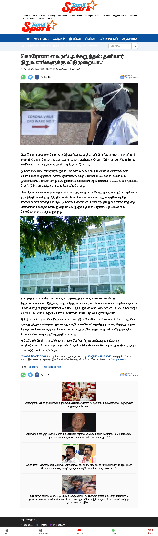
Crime (34, 15)
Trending (51, 15)
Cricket (42, 15)
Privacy (33, 18)
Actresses (107, 15)
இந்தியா (75, 39)
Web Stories (62, 15)
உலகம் (70, 46)
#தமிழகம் (75, 69)
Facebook (26, 525)
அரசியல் (33, 46)
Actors (97, 15)
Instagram (57, 525)
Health (80, 15)
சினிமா (90, 39)
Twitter (41, 525)
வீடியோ (81, 46)
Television (132, 15)
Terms (41, 18)
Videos (72, 15)
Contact (49, 18)
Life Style (89, 15)
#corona (34, 366)
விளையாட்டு (108, 39)
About (25, 18)
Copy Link (47, 77)
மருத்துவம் (129, 39)
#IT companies (52, 366)
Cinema (26, 15)
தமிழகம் (59, 39)
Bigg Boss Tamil (119, 15)
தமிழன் (63, 69)
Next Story (150, 531)
